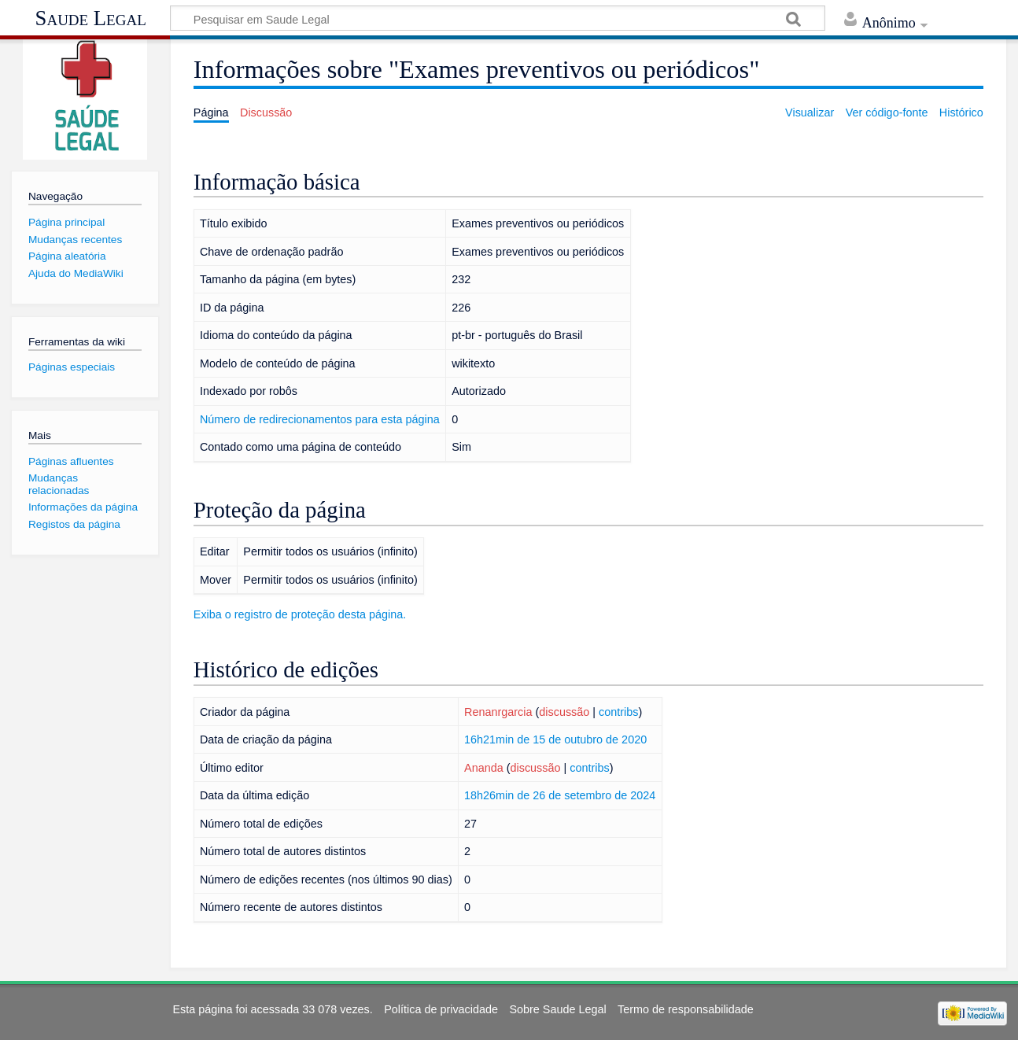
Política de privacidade (441, 1009)
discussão (564, 712)
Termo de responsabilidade (686, 1009)
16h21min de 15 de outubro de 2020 (555, 739)
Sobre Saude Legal (557, 1009)
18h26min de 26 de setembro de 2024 (559, 795)
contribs (618, 712)
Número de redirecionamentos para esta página (320, 419)
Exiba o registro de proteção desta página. (300, 614)
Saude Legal (90, 18)
